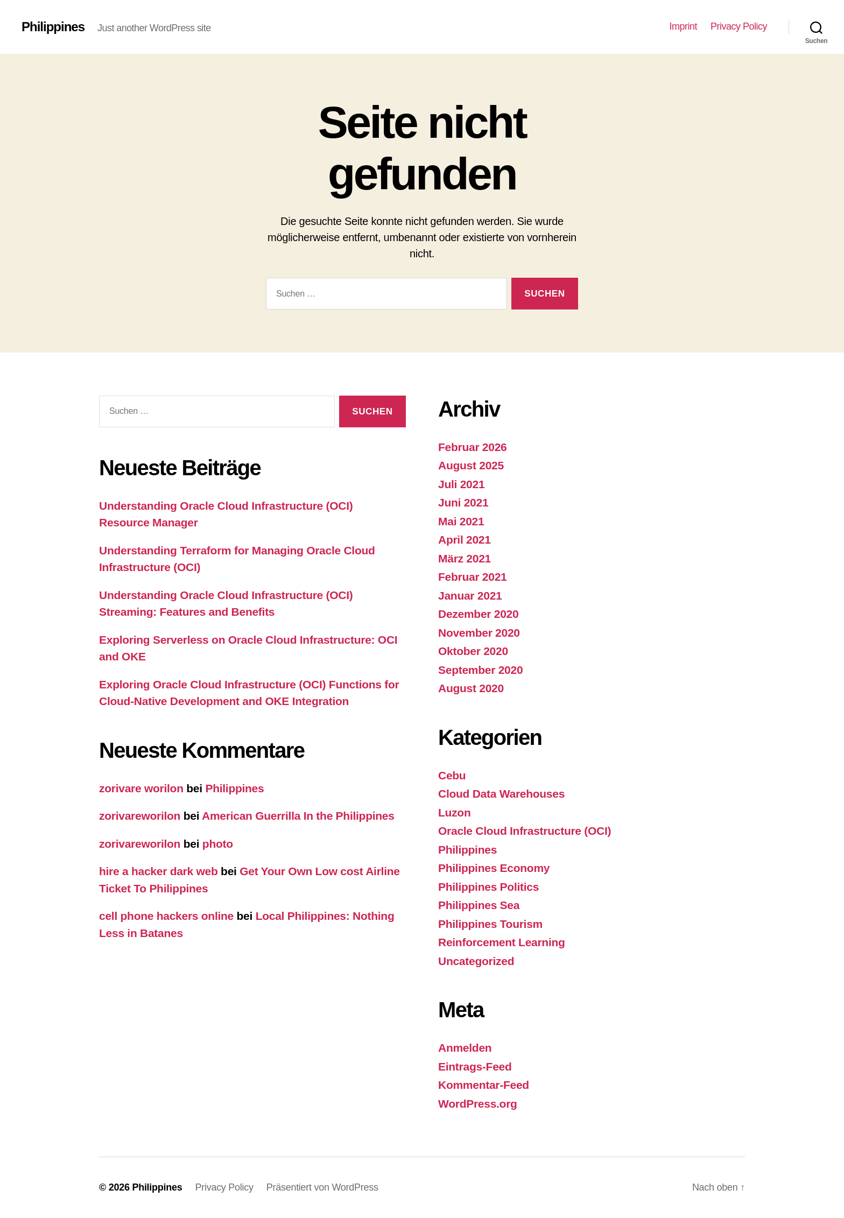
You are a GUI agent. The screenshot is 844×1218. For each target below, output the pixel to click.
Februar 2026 (472, 447)
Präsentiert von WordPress (322, 1187)
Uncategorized (476, 961)
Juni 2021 (463, 502)
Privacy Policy (739, 26)
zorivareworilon (139, 815)
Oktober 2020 (473, 651)
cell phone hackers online (166, 916)
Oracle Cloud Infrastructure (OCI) (524, 831)
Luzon (454, 812)
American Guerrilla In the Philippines (298, 815)
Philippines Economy (494, 868)
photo (217, 843)
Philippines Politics (488, 887)
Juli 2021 (461, 484)
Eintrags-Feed (475, 1066)
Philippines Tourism (490, 924)
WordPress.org (477, 1103)
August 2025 (471, 465)
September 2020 (480, 670)
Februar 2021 (472, 577)
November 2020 (479, 632)
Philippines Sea (478, 905)
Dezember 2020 (478, 614)
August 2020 (471, 688)
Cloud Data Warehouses (501, 793)
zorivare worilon (141, 788)
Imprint (683, 26)
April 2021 (464, 539)
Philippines (53, 26)
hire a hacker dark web (158, 871)
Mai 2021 (461, 521)
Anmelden (464, 1047)
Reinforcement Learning (501, 942)
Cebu (452, 775)
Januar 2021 (470, 595)
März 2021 (464, 558)
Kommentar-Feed (483, 1085)
